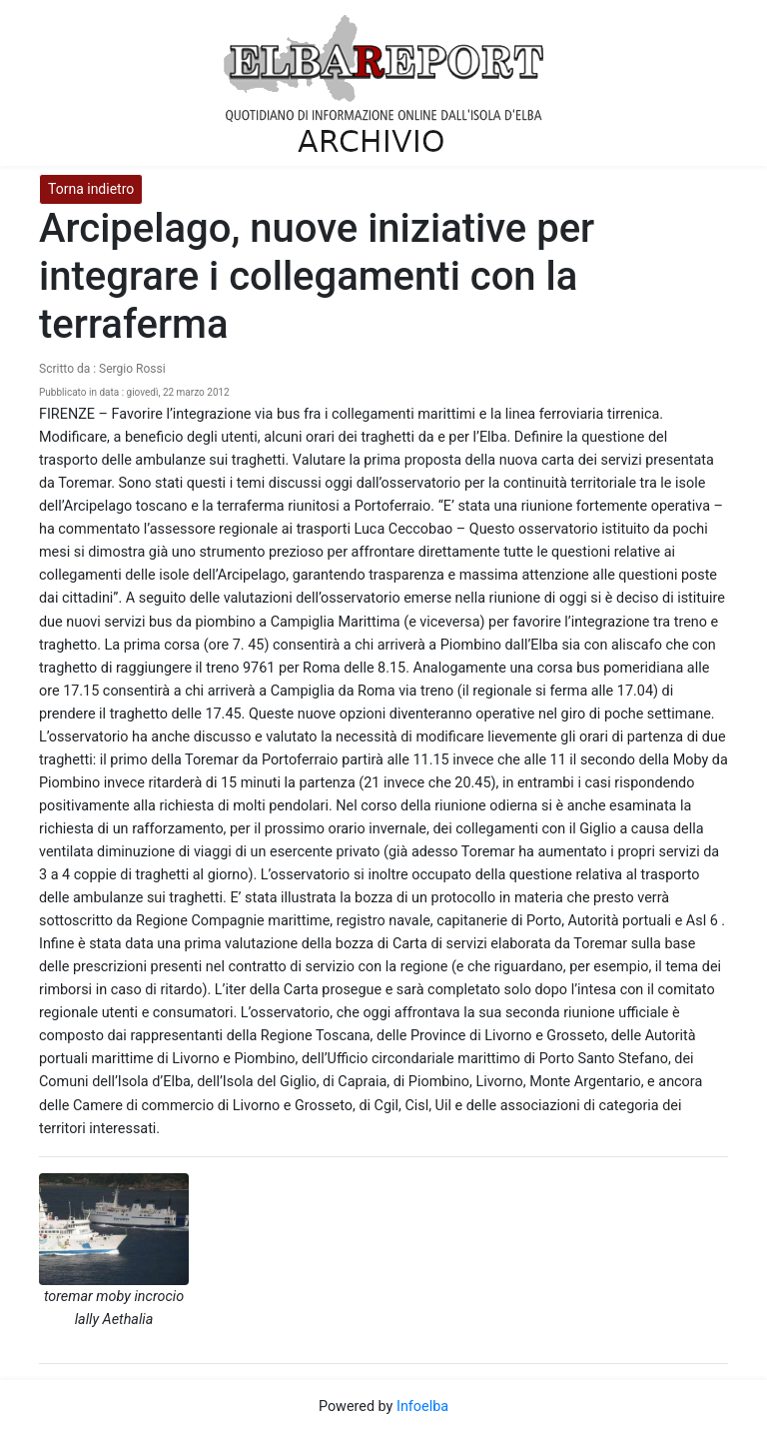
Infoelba (422, 1406)
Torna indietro (91, 189)
